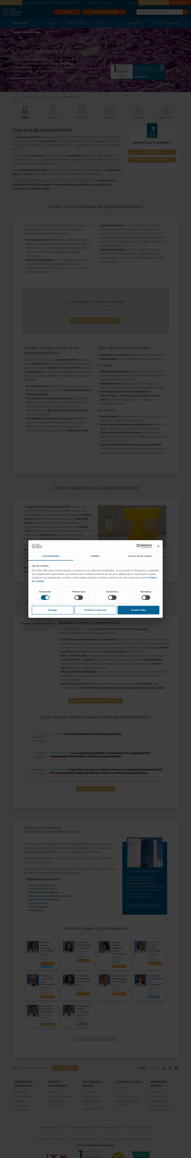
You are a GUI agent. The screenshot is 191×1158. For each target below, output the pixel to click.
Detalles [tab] (95, 556)
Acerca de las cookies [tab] (140, 556)
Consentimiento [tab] (50, 556)
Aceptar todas (138, 610)
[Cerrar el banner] (158, 546)
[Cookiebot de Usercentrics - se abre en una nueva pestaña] (139, 546)
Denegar (52, 610)
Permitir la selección (95, 610)
